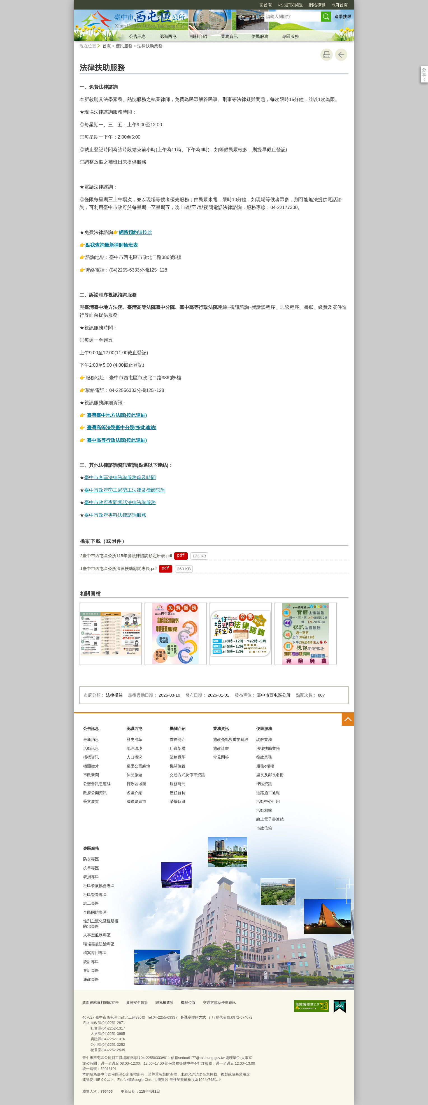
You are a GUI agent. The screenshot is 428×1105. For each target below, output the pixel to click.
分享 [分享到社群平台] (424, 70)
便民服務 (260, 36)
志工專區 (91, 903)
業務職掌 (177, 757)
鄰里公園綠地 (138, 766)
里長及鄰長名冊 (270, 775)
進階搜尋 (342, 16)
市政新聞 (91, 775)
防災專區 (91, 859)
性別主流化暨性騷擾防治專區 (100, 923)
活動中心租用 (268, 801)
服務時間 (177, 784)
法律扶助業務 (149, 45)
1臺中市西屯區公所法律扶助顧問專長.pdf (118, 568)
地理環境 (134, 748)
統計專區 (91, 961)
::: (71, 2)
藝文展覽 (91, 801)
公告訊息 (137, 36)
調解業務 (264, 739)
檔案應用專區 (95, 952)
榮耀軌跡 (177, 801)
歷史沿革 (134, 739)
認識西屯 (168, 36)
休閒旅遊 (134, 775)
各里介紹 (134, 793)
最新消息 (91, 739)
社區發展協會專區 (99, 885)
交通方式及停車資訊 (187, 775)
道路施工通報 (268, 793)
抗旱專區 (91, 868)
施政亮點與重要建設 (230, 739)
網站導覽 (317, 5)
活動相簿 (264, 810)
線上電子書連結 (270, 819)
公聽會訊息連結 (97, 784)
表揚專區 (91, 876)
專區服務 (290, 36)
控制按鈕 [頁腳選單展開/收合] (348, 719)
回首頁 (265, 5)
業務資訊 (229, 36)
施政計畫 (221, 748)
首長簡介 (177, 739)
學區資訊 (264, 784)
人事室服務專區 (97, 935)
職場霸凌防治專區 (99, 944)
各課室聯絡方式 (193, 1017)
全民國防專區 (95, 912)
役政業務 (264, 757)
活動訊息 (91, 748)
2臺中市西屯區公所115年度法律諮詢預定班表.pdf (126, 555)
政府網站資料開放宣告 (100, 1002)
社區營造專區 (95, 894)
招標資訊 (91, 757)
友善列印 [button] (326, 55)
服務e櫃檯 (265, 766)
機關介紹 (198, 36)
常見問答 (221, 757)
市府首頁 (339, 5)
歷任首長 (177, 793)
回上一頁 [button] (341, 55)
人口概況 (134, 757)
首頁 (107, 45)
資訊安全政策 (137, 1002)
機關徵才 (91, 766)
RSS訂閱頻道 (290, 5)
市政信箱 (264, 828)
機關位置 (177, 766)
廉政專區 (91, 979)
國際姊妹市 (136, 801)
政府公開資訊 (95, 793)
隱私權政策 (164, 1002)
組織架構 (177, 748)
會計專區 (91, 970)
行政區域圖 (136, 784)
